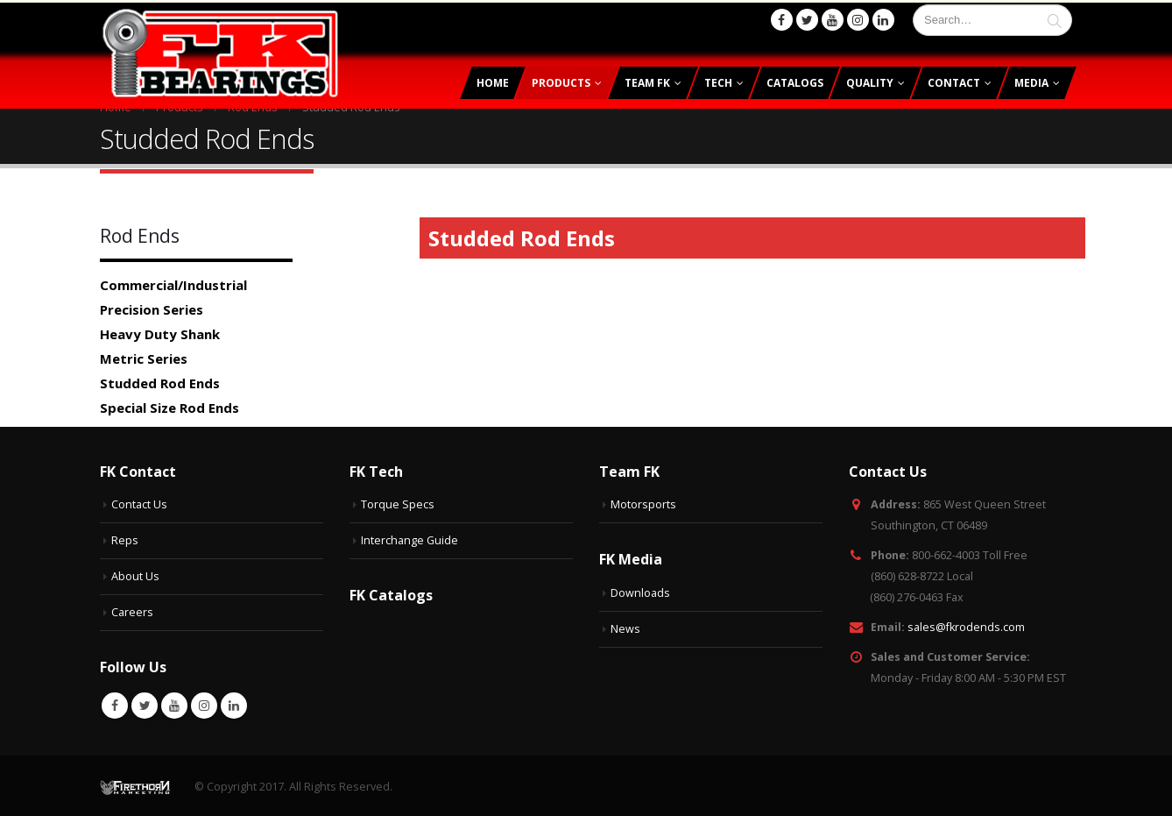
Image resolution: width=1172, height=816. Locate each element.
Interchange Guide (409, 537)
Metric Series (143, 356)
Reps (124, 537)
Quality (869, 80)
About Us (135, 573)
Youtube (174, 703)
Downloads (640, 590)
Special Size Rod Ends (169, 405)
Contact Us (139, 501)
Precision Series (151, 307)
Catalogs (794, 80)
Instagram (204, 703)
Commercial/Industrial (173, 282)
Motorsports (643, 501)
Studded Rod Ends (160, 380)
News (625, 626)
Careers (132, 609)
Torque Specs (397, 501)
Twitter (144, 703)
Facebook (115, 703)
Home (493, 80)
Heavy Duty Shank (160, 331)
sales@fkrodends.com (966, 624)
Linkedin (234, 703)
